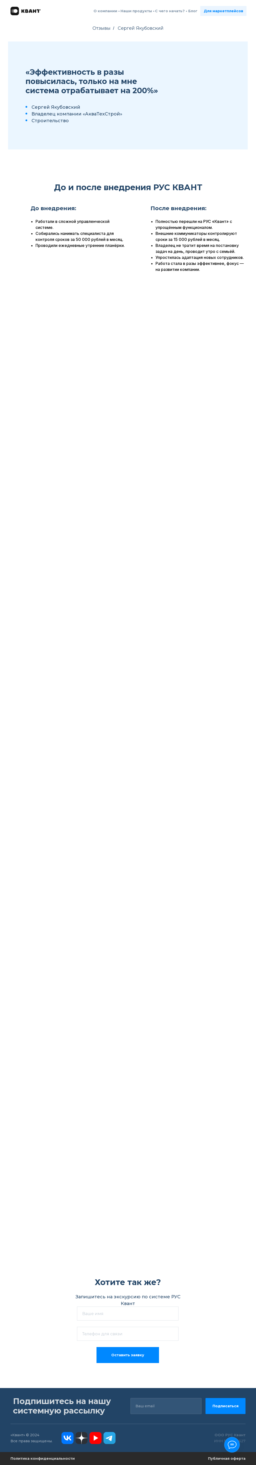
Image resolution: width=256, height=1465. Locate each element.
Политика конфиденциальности (42, 1458)
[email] (166, 1406)
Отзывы (101, 28)
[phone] (127, 1334)
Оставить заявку (127, 1355)
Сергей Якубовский (141, 28)
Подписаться (225, 1406)
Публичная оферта (227, 1458)
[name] (127, 1314)
